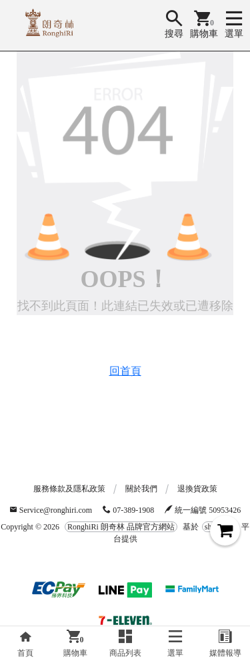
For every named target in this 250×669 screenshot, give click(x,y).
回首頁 (125, 371)
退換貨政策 (197, 488)
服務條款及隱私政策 (69, 488)
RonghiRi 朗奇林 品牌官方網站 (121, 526)
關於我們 (141, 488)
